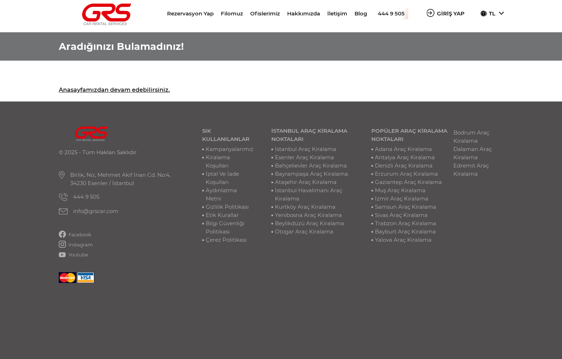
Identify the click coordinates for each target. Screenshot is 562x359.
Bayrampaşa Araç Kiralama (311, 173)
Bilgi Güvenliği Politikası (225, 227)
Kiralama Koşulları (218, 161)
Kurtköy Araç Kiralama (305, 206)
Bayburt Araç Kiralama (405, 231)
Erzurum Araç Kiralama (406, 173)
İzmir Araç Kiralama (401, 198)
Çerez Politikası (226, 239)
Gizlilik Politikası (227, 206)
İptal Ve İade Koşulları (222, 177)
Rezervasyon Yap (190, 13)
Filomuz (232, 13)
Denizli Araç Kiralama (404, 165)
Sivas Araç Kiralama (401, 215)
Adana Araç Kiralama (403, 149)
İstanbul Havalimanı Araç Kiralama (308, 194)
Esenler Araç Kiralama (304, 157)
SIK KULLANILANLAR (225, 134)
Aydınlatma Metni (221, 194)
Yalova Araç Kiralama (403, 239)
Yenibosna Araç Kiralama (308, 215)
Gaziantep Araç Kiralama (408, 182)
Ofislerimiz (265, 13)
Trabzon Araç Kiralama (405, 223)
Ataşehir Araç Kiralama (306, 182)
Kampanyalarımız (229, 149)
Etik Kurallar (222, 215)
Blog (360, 13)
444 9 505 (391, 13)
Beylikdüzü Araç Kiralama (309, 223)
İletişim (337, 13)
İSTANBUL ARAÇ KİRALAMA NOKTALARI (309, 134)
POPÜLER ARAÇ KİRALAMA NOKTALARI (409, 134)
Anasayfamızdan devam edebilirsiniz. (114, 89)
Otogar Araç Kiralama (304, 231)
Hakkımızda (303, 13)
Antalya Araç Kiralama (405, 157)
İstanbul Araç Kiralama (305, 149)
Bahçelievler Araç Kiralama (311, 165)
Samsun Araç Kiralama (405, 206)
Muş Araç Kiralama (400, 190)
